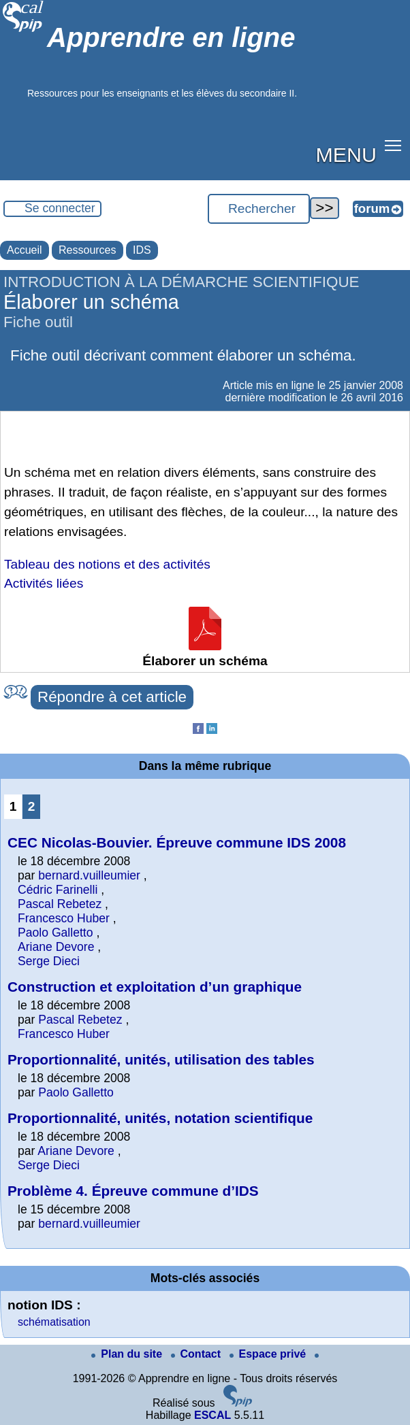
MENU (346, 154)
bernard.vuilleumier (89, 875)
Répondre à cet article (112, 696)
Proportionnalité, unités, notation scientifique (160, 1118)
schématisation (54, 1322)
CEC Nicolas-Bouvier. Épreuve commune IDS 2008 (176, 842)
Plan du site (128, 1354)
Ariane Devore (56, 947)
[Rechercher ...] (259, 209)
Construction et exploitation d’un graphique (154, 986)
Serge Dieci (49, 961)
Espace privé (269, 1354)
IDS (142, 250)
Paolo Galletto (55, 932)
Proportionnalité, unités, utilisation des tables (161, 1059)
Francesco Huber (64, 918)
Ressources (87, 250)
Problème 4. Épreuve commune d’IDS (133, 1190)
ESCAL (212, 1415)
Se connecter (60, 208)
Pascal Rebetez (59, 904)
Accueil (24, 250)
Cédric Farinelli (57, 889)
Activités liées (43, 583)
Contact (197, 1354)
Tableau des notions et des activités (107, 564)
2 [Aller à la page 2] (31, 806)
